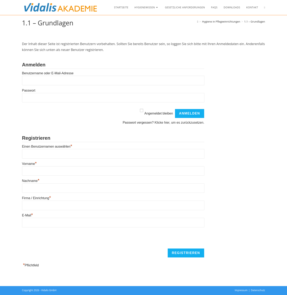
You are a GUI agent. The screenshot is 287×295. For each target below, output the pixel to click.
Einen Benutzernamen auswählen (47, 146)
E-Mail (27, 215)
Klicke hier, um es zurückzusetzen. (179, 122)
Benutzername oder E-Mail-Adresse (48, 73)
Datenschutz (258, 290)
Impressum (241, 290)
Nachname (30, 181)
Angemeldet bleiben (158, 113)
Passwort (28, 90)
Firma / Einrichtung (36, 198)
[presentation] (53, 238)
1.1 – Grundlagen (254, 21)
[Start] (197, 21)
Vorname (29, 163)
